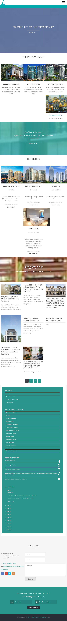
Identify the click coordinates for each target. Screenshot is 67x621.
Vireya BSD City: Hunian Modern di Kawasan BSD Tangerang (10, 299)
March (10, 492)
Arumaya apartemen (11, 445)
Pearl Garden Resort (10, 460)
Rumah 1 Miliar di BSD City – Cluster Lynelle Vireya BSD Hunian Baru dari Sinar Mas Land (33, 288)
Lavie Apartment (10, 448)
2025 (8, 505)
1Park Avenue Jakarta (11, 412)
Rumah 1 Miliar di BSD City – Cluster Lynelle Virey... (21, 498)
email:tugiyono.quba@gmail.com (13, 566)
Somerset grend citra (10, 465)
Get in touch (11, 207)
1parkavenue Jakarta (11, 433)
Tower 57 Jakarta (10, 436)
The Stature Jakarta (11, 439)
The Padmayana (10, 442)
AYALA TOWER (9, 402)
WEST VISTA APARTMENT (12, 399)
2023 (8, 511)
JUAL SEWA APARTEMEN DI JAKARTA (37, 617)
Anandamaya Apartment (12, 424)
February (10, 502)
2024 (8, 508)
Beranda (8, 394)
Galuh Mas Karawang (11, 418)
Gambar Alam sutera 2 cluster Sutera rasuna (54, 319)
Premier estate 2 (10, 421)
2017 (8, 530)
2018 (8, 527)
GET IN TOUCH (33, 143)
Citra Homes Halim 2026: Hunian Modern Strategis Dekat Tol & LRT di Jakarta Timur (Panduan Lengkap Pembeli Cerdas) (55, 303)
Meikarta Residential (10, 396)
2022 (8, 514)
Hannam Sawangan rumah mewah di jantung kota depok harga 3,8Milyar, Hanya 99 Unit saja (33, 364)
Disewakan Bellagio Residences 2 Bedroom (16, 479)
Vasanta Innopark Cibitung (12, 430)
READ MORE (32, 32)
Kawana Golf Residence (12, 427)
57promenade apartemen (12, 451)
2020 (8, 520)
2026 (8, 490)
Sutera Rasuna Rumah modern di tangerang (31, 319)
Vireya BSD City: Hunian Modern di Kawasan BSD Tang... (22, 495)
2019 (8, 524)
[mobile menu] (63, 2)
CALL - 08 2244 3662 (9, 563)
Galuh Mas (8, 415)
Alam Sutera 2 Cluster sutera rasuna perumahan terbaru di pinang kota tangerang (10, 351)
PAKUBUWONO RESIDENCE (12, 469)
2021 (8, 517)
